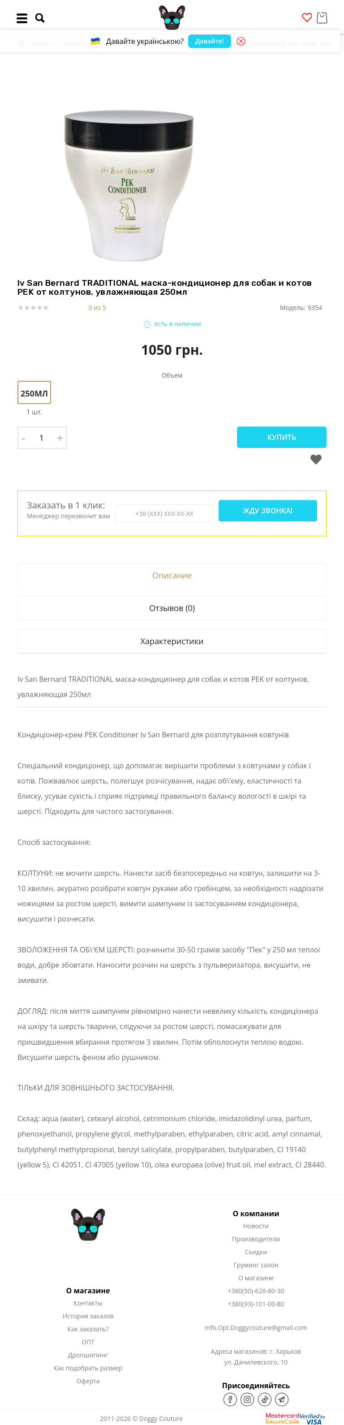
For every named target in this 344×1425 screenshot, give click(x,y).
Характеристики (171, 641)
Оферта (88, 1381)
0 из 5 (97, 307)
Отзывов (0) (172, 608)
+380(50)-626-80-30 (256, 1291)
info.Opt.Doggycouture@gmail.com (256, 1327)
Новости (256, 1226)
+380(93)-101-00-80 (256, 1304)
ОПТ (88, 1342)
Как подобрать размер (88, 1368)
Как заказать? (87, 1329)
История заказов (88, 1316)
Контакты (88, 1303)
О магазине (256, 1278)
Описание (172, 575)
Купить (281, 437)
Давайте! (209, 41)
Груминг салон (255, 1265)
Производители (256, 1239)
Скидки (256, 1252)
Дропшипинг (88, 1355)
